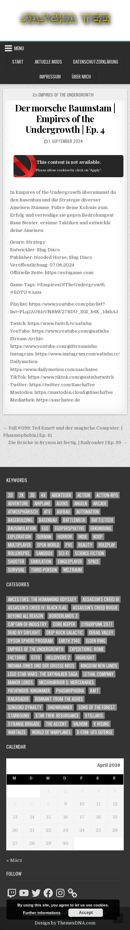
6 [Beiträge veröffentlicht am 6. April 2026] (15, 803)
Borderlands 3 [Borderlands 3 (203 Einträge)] (63, 616)
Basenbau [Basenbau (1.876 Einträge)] (48, 520)
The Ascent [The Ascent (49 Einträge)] (56, 724)
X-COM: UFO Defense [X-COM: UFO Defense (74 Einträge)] (94, 732)
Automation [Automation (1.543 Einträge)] (87, 511)
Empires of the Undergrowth (66, 95)
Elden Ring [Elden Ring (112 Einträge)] (95, 641)
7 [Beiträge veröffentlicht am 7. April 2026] (32, 803)
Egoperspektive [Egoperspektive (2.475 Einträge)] (69, 528)
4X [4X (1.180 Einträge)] (43, 495)
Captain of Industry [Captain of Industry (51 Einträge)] (27, 624)
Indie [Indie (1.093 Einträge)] (82, 536)
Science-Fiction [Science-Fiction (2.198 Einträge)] (89, 553)
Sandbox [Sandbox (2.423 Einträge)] (44, 553)
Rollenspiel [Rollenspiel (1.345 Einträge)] (19, 553)
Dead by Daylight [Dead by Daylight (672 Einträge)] (24, 632)
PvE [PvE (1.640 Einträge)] (69, 545)
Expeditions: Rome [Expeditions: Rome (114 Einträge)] (87, 649)
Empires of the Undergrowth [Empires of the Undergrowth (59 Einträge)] (35, 649)
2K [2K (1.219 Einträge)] (21, 495)
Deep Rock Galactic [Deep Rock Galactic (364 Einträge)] (64, 632)
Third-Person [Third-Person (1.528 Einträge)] (44, 570)
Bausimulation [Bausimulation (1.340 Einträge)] (22, 528)
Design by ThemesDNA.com (65, 923)
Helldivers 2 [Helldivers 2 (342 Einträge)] (58, 657)
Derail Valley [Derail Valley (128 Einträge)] (101, 632)
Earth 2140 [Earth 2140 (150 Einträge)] (69, 641)
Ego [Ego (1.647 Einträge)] (45, 528)
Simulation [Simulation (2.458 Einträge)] (41, 561)
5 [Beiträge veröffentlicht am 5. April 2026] (115, 791)
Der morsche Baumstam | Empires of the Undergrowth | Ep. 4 (65, 118)
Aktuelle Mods (48, 61)
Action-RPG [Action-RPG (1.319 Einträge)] (107, 495)
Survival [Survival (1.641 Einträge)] (16, 570)
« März (14, 860)
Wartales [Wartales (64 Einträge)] (17, 732)
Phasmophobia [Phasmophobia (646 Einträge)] (70, 690)
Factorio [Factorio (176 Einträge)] (16, 657)
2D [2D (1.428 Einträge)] (10, 495)
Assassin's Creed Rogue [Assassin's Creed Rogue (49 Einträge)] (95, 607)
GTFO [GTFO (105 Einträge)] (35, 657)
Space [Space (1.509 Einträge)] (93, 561)
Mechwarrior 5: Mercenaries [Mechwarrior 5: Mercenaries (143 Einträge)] (66, 682)
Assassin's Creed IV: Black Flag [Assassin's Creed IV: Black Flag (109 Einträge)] (37, 607)
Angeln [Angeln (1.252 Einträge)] (80, 503)
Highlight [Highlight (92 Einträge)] (85, 657)
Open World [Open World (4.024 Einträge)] (48, 545)
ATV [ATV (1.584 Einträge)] (47, 511)
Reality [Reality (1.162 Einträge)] (85, 545)
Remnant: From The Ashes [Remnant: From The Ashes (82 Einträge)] (59, 699)
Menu (19, 48)
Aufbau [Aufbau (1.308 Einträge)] (63, 511)
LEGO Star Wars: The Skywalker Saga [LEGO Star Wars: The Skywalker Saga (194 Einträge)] (42, 674)
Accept (86, 912)
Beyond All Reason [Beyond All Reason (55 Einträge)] (25, 616)
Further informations (41, 913)
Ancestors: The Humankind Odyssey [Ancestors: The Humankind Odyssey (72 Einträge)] (42, 599)
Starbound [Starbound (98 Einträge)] (18, 715)
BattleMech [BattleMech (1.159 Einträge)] (74, 520)
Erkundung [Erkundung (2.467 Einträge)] (100, 528)
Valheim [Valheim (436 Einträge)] (80, 724)
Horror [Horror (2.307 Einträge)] (65, 536)
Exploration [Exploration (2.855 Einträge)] (19, 536)
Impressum (50, 76)
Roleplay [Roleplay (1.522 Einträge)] (106, 545)
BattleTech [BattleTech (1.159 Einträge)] (102, 520)
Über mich (81, 76)
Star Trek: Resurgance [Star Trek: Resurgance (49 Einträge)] (57, 715)
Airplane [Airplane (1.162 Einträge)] (42, 503)
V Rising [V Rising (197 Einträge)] (101, 724)
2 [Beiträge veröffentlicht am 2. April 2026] (65, 791)
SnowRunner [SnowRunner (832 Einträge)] (60, 707)
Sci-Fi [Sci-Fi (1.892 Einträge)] (64, 553)
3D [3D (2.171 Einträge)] (32, 495)
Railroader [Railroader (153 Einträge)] (18, 699)
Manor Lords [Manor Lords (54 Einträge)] (20, 682)
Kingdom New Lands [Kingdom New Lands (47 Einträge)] (99, 665)
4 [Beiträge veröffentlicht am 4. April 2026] (98, 791)
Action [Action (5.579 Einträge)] (83, 495)
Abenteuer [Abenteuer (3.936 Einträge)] (61, 495)
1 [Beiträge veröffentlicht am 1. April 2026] (48, 791)
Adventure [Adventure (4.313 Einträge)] (18, 503)
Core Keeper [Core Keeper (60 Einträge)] (64, 624)
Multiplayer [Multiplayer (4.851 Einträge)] (19, 545)
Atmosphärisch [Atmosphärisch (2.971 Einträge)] (23, 511)
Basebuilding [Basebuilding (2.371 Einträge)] (20, 520)
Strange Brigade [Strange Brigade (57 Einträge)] (24, 724)
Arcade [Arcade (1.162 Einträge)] (99, 503)
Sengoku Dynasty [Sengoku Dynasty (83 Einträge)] (25, 707)
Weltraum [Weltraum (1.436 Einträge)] (72, 570)
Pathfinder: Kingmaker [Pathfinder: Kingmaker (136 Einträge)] (29, 690)
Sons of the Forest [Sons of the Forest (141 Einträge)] (96, 707)
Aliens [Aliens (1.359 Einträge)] (62, 503)
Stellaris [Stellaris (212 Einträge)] (94, 715)
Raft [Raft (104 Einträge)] (94, 690)
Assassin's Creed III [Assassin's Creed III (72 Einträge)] (101, 599)
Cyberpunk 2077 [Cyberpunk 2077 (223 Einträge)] (96, 624)
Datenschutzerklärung (95, 61)
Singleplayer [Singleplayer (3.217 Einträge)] (70, 561)
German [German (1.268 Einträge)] (44, 536)
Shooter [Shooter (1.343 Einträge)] (16, 561)
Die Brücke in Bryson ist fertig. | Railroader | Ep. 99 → (67, 442)
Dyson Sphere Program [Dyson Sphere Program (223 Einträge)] (30, 641)
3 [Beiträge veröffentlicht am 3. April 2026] (82, 791)
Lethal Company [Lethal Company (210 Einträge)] (99, 674)
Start (18, 61)
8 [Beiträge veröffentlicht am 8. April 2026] (48, 803)
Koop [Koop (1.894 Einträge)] (98, 536)
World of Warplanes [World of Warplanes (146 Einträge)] (51, 732)
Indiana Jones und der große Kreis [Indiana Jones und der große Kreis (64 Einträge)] (41, 665)
